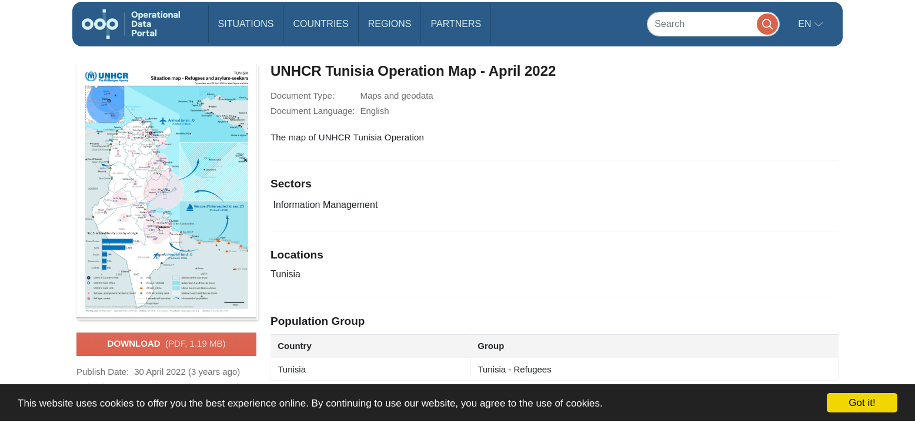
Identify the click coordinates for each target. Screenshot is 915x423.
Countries (320, 24)
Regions (390, 24)
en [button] (806, 24)
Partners (455, 24)
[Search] (713, 24)
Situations (246, 24)
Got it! (862, 402)
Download (167, 344)
